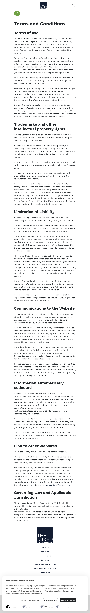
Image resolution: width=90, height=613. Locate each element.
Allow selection (50, 600)
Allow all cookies (68, 600)
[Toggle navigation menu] (16, 5)
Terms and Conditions (45, 564)
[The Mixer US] (45, 535)
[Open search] (72, 5)
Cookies (45, 560)
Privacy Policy (45, 556)
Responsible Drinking (45, 568)
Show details (36, 594)
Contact (45, 552)
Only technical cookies (29, 600)
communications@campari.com (56, 485)
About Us (45, 548)
